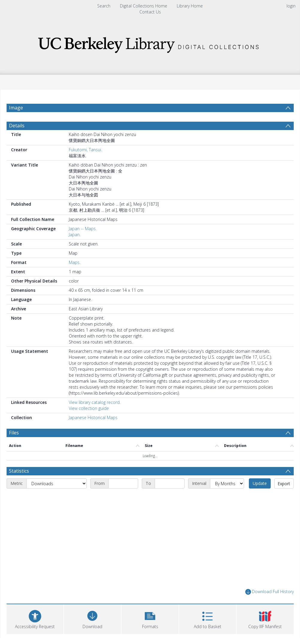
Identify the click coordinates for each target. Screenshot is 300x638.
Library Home (190, 6)
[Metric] (56, 483)
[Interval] (227, 483)
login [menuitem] (291, 6)
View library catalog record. (95, 402)
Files (14, 432)
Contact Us (150, 12)
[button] (149, 618)
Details (17, 125)
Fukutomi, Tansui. (85, 149)
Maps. (74, 262)
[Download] (92, 618)
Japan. (74, 234)
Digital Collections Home (143, 6)
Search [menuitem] (103, 6)
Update (260, 483)
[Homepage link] (150, 43)
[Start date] (123, 483)
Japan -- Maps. (83, 228)
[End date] (170, 483)
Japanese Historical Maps (93, 417)
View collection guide (89, 408)
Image (16, 107)
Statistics (19, 471)
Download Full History (269, 592)
